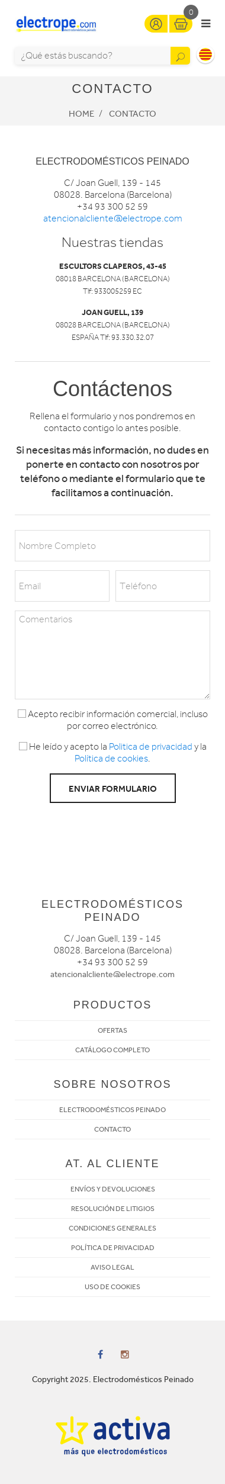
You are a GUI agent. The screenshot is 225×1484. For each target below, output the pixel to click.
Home (81, 113)
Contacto (132, 113)
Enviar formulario (113, 788)
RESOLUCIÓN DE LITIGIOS (113, 1208)
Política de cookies (111, 758)
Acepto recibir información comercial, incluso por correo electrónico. (113, 720)
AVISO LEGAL (112, 1267)
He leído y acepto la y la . (113, 752)
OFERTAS (112, 1030)
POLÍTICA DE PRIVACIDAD (113, 1248)
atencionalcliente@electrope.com (112, 218)
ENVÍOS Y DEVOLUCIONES (112, 1189)
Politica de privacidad (150, 746)
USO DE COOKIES (112, 1287)
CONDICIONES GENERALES (112, 1228)
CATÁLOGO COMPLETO (112, 1050)
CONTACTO (112, 1129)
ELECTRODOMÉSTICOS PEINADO (112, 1110)
